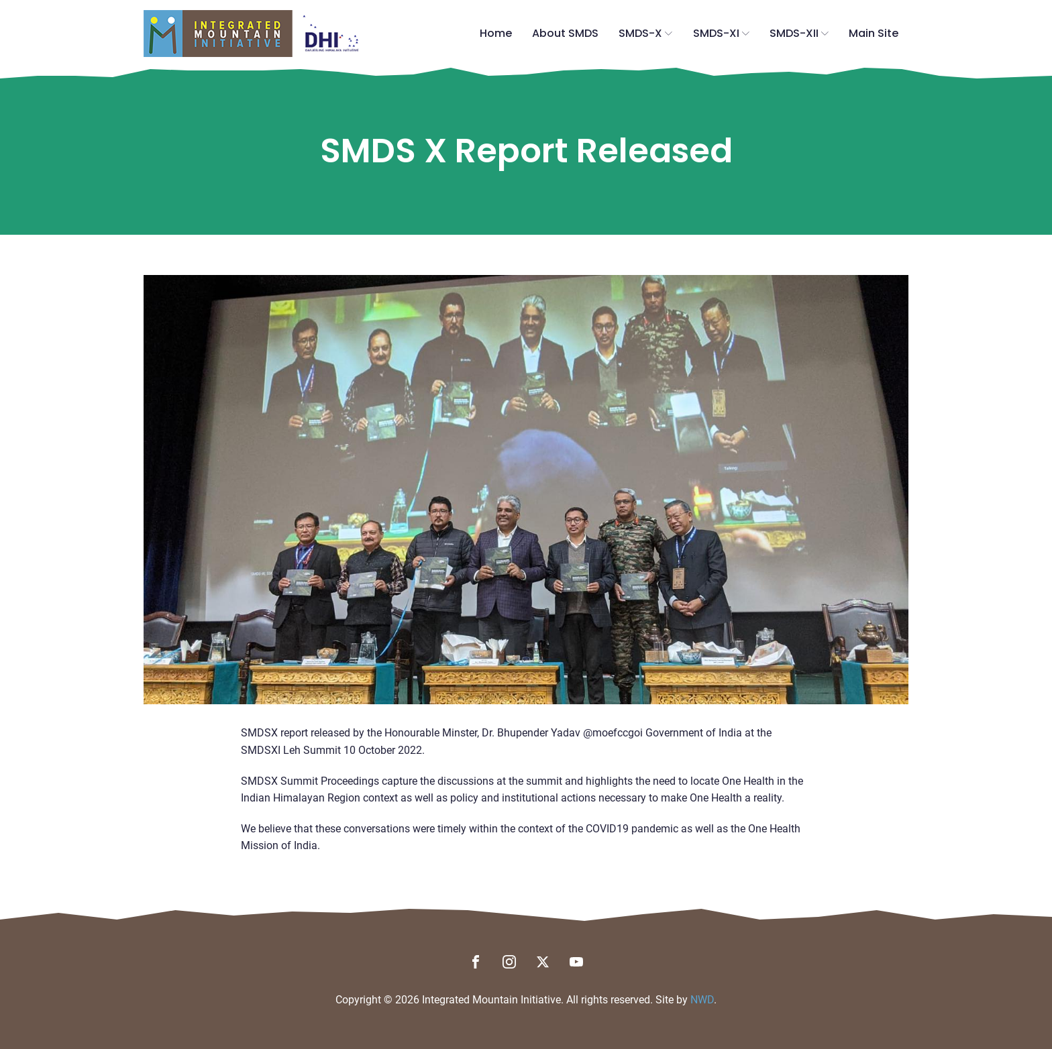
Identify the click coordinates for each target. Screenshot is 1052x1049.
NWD (702, 999)
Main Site (873, 33)
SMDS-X (645, 33)
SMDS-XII (799, 33)
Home (496, 33)
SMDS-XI (721, 33)
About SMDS (565, 33)
